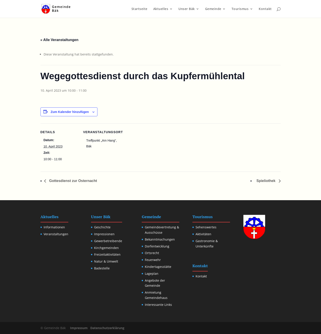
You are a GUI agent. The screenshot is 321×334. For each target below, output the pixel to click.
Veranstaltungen (56, 234)
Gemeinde (213, 9)
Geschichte (102, 227)
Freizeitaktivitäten (107, 254)
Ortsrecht (152, 253)
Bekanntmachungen (160, 239)
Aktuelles (160, 9)
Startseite (139, 9)
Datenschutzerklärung (107, 328)
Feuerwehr (153, 260)
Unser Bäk (186, 9)
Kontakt (265, 9)
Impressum (79, 328)
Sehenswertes (206, 227)
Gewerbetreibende (108, 241)
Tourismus (240, 9)
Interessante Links (158, 304)
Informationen (54, 227)
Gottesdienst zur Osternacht (72, 181)
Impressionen (104, 234)
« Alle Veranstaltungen (59, 40)
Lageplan (151, 273)
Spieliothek (266, 181)
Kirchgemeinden (106, 248)
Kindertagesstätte (158, 267)
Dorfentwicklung (157, 246)
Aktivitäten (203, 234)
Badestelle (102, 268)
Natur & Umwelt (106, 261)
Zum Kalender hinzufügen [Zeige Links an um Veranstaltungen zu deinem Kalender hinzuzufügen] (69, 112)
